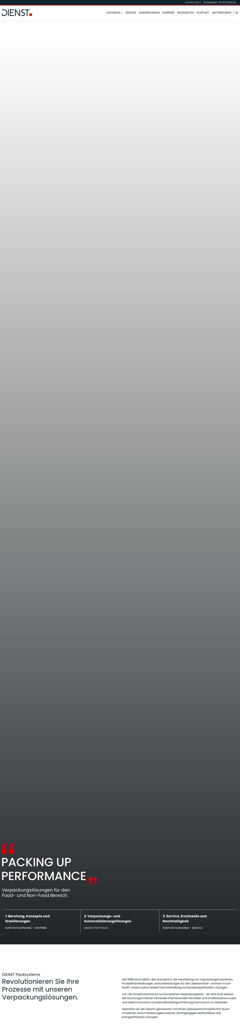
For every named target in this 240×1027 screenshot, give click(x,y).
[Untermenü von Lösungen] (122, 13)
